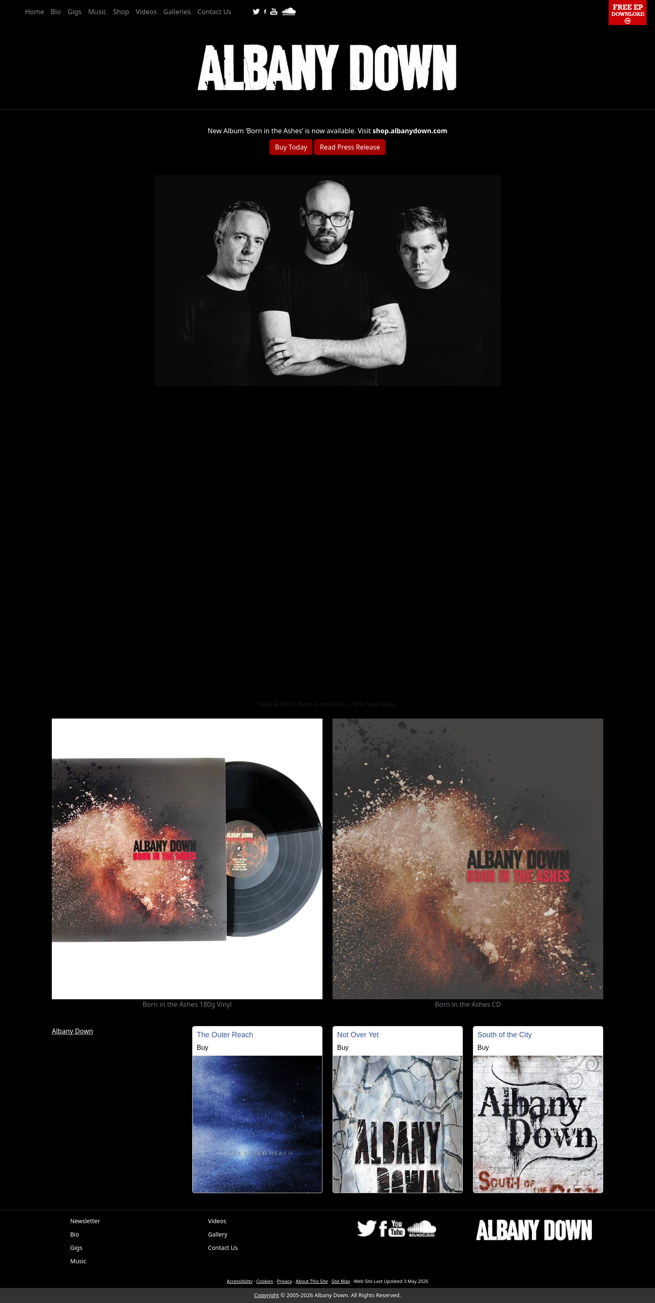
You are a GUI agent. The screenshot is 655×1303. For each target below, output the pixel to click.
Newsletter (85, 1221)
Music (97, 11)
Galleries (176, 11)
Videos (146, 11)
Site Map (341, 1281)
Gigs (74, 11)
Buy (202, 1047)
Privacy (284, 1281)
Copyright (266, 1295)
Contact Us (214, 11)
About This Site (312, 1281)
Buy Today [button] (291, 147)
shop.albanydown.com (410, 130)
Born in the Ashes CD (468, 1004)
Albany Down (72, 1031)
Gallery (217, 1234)
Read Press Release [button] (350, 147)
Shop (121, 11)
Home (34, 11)
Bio (56, 11)
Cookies (264, 1281)
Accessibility (240, 1281)
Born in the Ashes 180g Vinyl (187, 1004)
